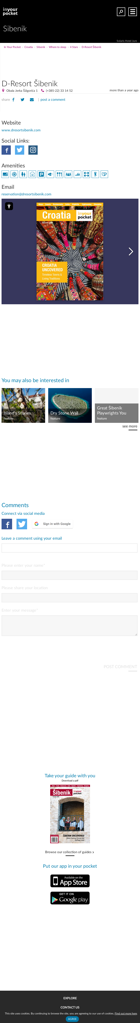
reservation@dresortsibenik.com (26, 194)
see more (129, 426)
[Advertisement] (86, 58)
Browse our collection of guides (68, 855)
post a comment (53, 99)
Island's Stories (17, 413)
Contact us (70, 1007)
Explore (70, 998)
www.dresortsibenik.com (21, 130)
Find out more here (126, 1013)
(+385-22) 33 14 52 (59, 90)
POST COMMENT (120, 670)
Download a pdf (70, 784)
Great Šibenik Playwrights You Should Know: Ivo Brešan (113, 411)
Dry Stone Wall (64, 413)
